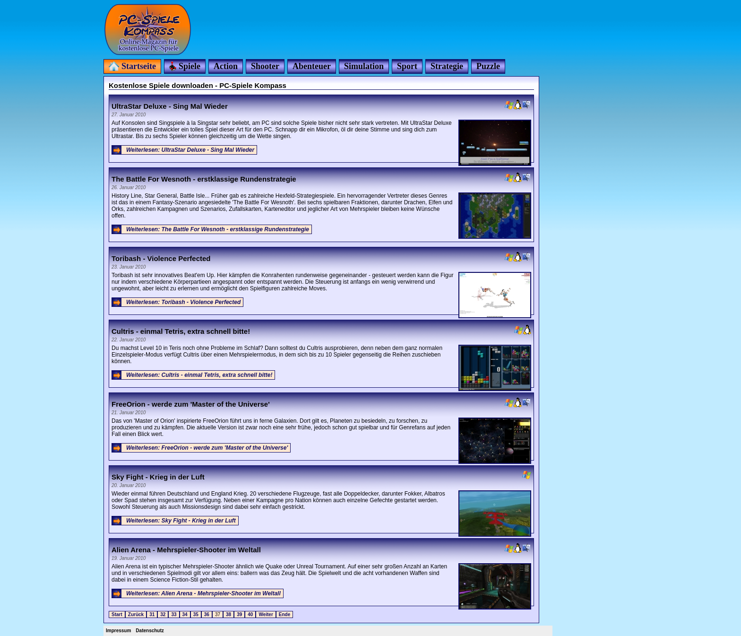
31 (152, 614)
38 (228, 614)
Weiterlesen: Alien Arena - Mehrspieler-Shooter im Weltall (203, 593)
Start (117, 614)
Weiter (265, 614)
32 (162, 614)
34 (185, 614)
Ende (284, 614)
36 (206, 614)
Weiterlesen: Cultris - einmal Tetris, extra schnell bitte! (199, 375)
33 (173, 614)
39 (239, 614)
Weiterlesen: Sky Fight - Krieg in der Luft (181, 520)
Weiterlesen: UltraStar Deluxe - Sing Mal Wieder (190, 150)
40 (250, 614)
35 (195, 614)
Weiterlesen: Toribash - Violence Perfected (183, 302)
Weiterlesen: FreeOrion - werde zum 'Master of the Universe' (207, 447)
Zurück (136, 614)
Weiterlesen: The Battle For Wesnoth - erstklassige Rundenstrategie (217, 229)
